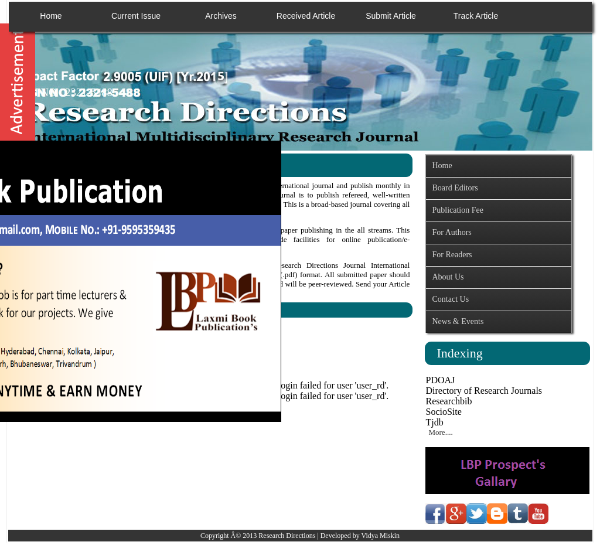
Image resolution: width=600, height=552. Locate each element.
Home (51, 16)
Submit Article (391, 16)
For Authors (451, 232)
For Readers (452, 254)
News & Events (457, 321)
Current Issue (136, 16)
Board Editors (455, 187)
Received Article (306, 16)
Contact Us (450, 299)
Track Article (476, 16)
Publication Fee (457, 210)
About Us (447, 276)
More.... (440, 432)
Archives (221, 16)
